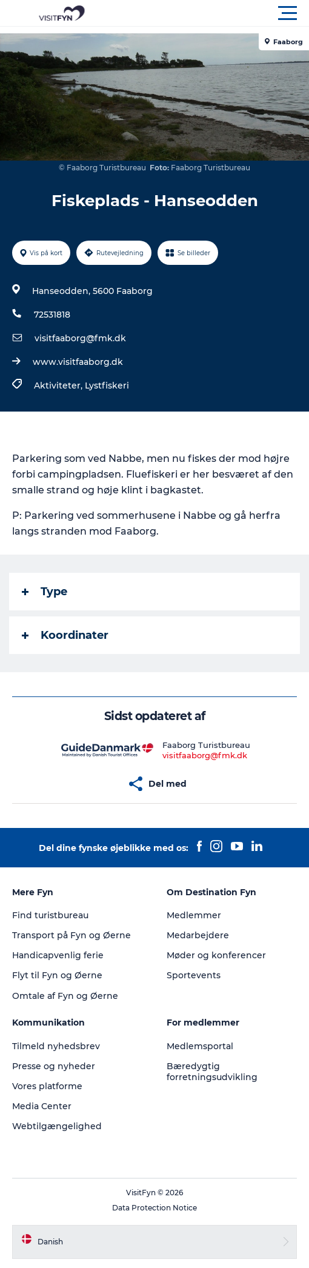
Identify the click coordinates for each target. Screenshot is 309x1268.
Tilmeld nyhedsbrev (56, 1046)
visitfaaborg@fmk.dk (80, 338)
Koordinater (65, 635)
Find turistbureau (50, 915)
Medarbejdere (198, 935)
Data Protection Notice (154, 1207)
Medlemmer (194, 915)
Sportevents (194, 975)
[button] (209, 13)
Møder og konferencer (216, 955)
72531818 (52, 314)
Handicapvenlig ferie (58, 955)
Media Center (41, 1106)
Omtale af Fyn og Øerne (65, 995)
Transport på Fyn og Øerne (71, 935)
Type (44, 591)
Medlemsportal (200, 1046)
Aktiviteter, (59, 385)
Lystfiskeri (107, 385)
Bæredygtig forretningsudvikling (212, 1072)
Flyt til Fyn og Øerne (57, 975)
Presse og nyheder (53, 1066)
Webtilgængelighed (57, 1126)
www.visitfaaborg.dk (78, 361)
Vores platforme (47, 1086)
